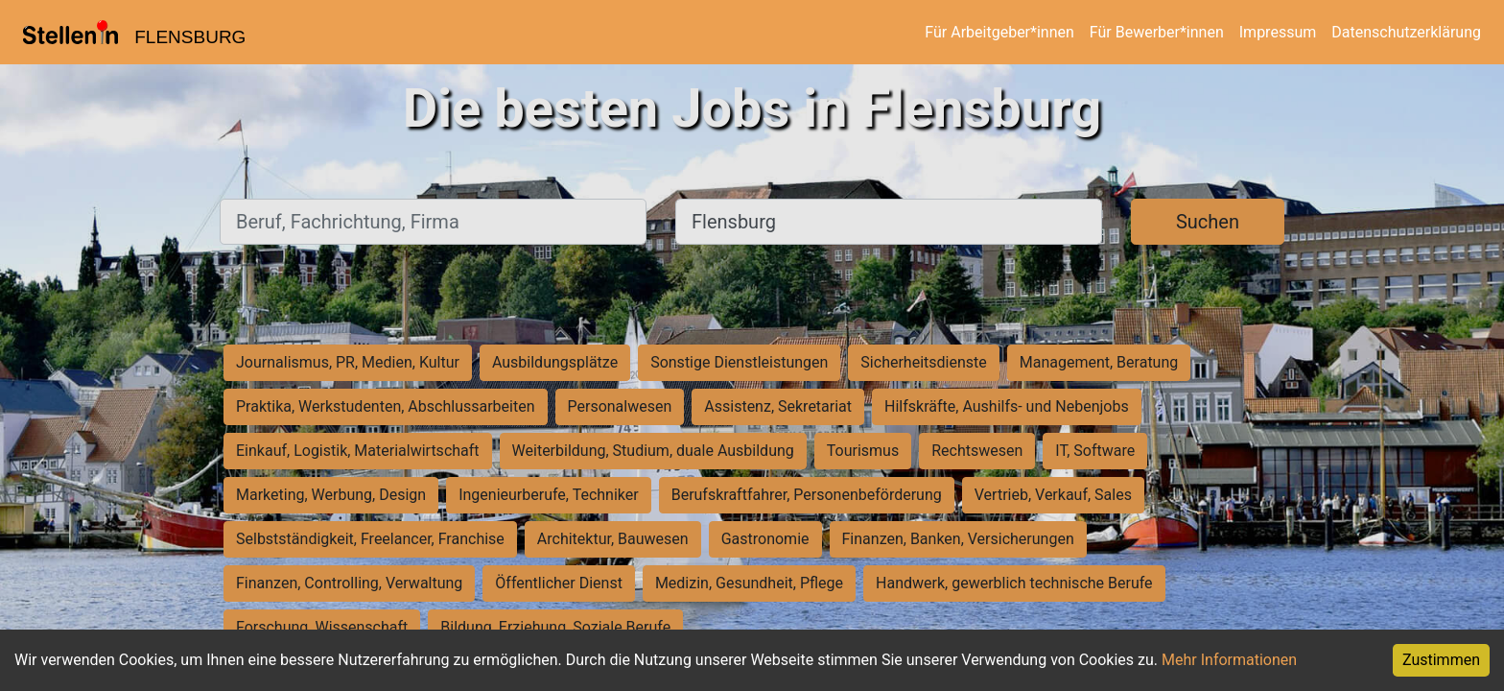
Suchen (1207, 221)
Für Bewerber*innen (1157, 32)
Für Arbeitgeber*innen (999, 32)
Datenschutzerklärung (1406, 32)
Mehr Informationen (1229, 660)
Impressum (1278, 32)
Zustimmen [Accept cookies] (1441, 660)
